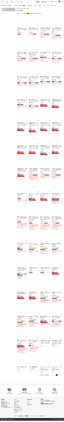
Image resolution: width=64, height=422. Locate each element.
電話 (28, 403)
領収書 (18, 409)
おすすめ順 (23, 13)
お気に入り (54, 1)
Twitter (58, 419)
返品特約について (4, 404)
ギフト (48, 5)
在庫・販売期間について (18, 407)
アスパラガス (29, 5)
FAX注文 (15, 412)
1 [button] (54, 375)
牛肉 (40, 5)
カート (60, 1)
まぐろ (44, 5)
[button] (52, 374)
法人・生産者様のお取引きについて (7, 407)
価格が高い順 (38, 13)
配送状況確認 (29, 404)
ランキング (53, 5)
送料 (9, 392)
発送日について (16, 402)
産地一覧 (20, 8)
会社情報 (2, 399)
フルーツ (35, 5)
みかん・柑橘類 (22, 5)
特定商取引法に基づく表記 (5, 403)
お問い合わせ (54, 392)
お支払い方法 (24, 392)
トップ (17, 8)
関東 (24, 8)
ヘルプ (52, 393)
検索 (37, 1)
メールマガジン (53, 419)
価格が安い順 (32, 13)
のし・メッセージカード (18, 408)
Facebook (61, 419)
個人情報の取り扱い (4, 402)
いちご (15, 5)
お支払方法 (16, 404)
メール (28, 402)
